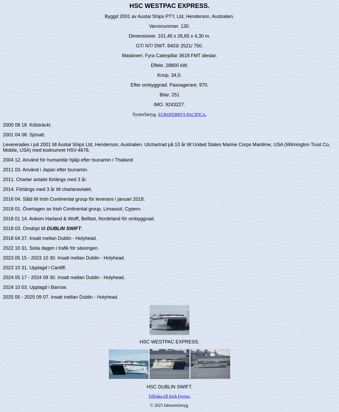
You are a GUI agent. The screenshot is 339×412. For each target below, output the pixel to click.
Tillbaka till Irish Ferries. (169, 396)
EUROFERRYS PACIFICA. (182, 114)
